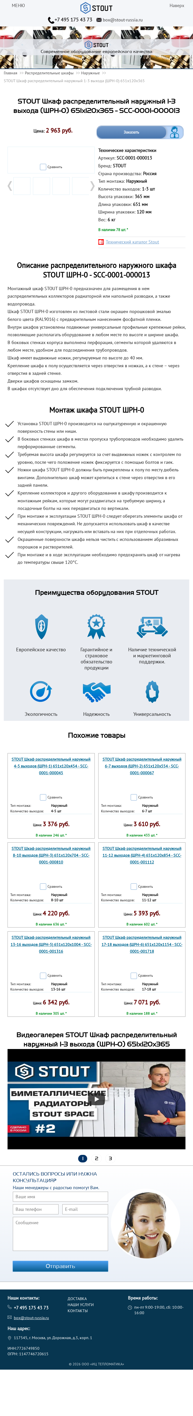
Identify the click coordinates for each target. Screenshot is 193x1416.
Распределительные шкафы (49, 72)
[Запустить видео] (96, 1099)
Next (92, 186)
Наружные (90, 72)
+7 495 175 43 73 (73, 19)
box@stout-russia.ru (123, 20)
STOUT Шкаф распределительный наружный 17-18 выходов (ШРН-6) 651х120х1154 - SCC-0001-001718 (142, 944)
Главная (10, 72)
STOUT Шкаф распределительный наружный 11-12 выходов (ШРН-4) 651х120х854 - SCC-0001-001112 (142, 855)
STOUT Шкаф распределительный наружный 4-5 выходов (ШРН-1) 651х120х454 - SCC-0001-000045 (51, 766)
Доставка (77, 1298)
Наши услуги (81, 1304)
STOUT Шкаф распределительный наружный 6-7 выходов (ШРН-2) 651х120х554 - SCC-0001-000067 (142, 766)
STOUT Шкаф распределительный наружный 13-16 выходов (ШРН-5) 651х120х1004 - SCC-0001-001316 (51, 944)
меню (18, 5)
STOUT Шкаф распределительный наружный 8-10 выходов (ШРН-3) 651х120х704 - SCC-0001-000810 (51, 855)
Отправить (60, 1266)
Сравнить (54, 167)
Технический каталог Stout (132, 242)
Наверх (177, 5)
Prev (10, 186)
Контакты (78, 1310)
